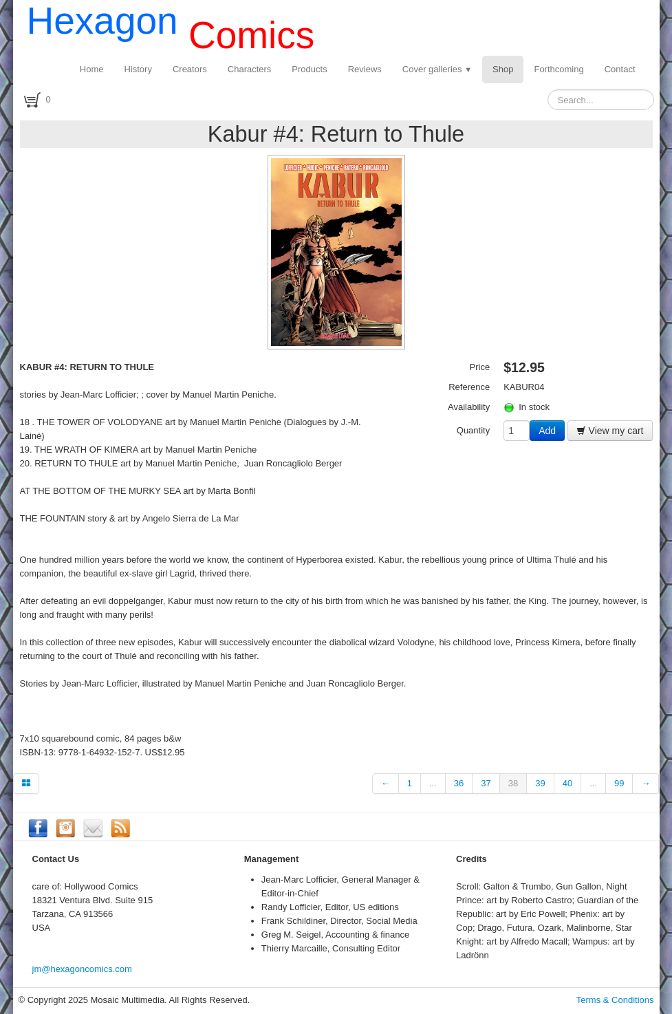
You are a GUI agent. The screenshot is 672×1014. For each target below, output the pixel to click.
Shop (502, 69)
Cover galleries (437, 69)
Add (547, 430)
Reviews (365, 69)
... (433, 783)
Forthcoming (558, 69)
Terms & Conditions (615, 1000)
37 (485, 783)
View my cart (610, 430)
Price (480, 367)
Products (309, 69)
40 (567, 783)
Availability (469, 407)
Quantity (473, 430)
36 (459, 783)
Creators (190, 69)
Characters (250, 69)
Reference (469, 387)
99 (619, 783)
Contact (620, 69)
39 (540, 783)
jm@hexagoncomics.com (82, 969)
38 (513, 783)
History (137, 69)
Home (92, 69)
